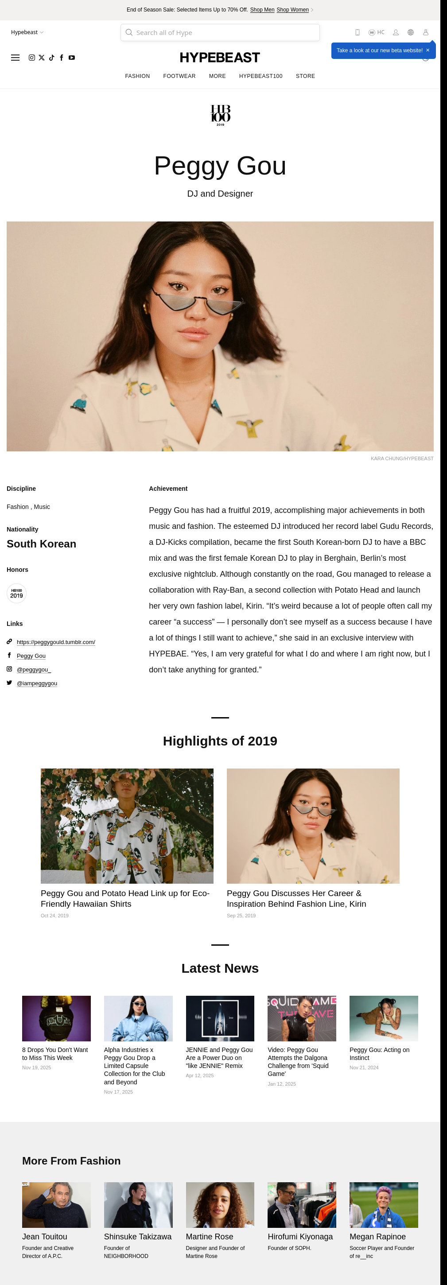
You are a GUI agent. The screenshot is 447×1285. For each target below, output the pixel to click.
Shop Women (293, 10)
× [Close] (428, 50)
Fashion (137, 76)
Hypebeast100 (261, 76)
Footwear (179, 76)
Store (305, 76)
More (217, 76)
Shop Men (262, 10)
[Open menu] (15, 57)
